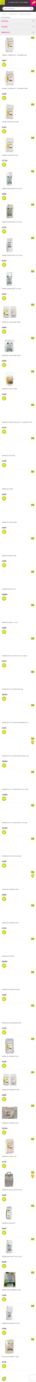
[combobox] (18, 8)
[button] (4, 1378)
